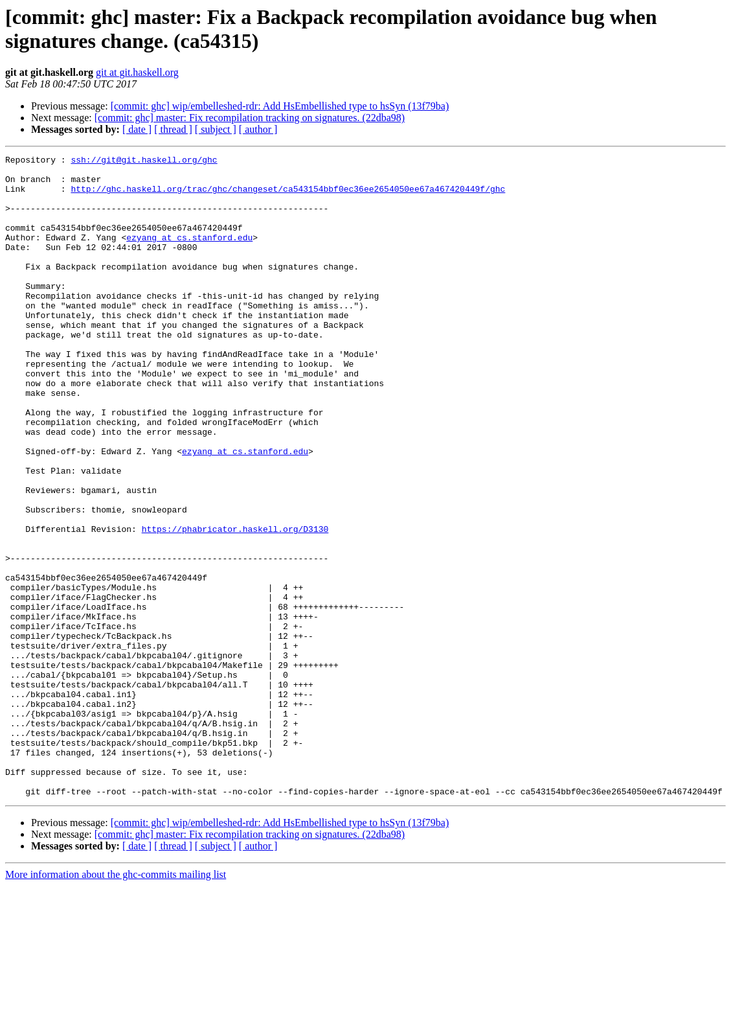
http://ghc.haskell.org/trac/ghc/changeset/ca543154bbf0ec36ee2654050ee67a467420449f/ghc (288, 196)
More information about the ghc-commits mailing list (115, 1002)
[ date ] (137, 129)
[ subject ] (215, 129)
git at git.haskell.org (137, 72)
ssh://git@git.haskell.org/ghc (144, 161)
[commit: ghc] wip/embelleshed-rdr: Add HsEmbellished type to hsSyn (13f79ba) (280, 105)
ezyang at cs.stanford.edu (189, 254)
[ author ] (258, 129)
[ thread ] (173, 129)
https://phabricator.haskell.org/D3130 (235, 604)
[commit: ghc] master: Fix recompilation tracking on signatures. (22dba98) (250, 117)
